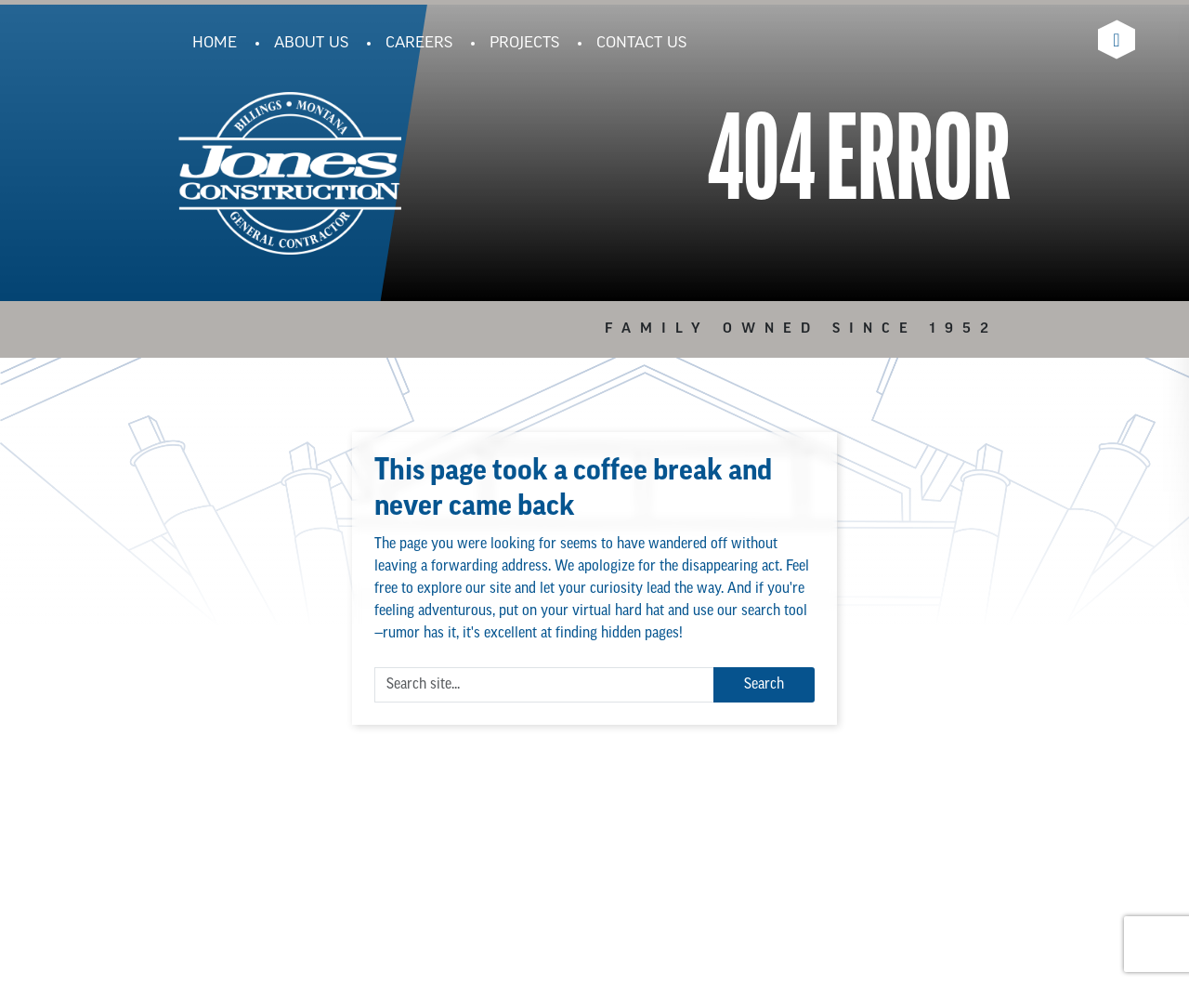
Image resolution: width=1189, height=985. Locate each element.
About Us (311, 43)
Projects (524, 43)
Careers (418, 43)
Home (214, 43)
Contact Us (641, 43)
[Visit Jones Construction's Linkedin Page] (1116, 39)
